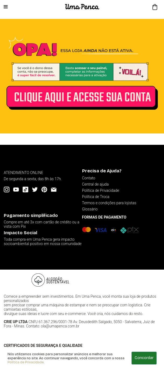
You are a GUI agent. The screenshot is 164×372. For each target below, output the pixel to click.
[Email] (54, 189)
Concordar (144, 358)
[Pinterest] (44, 189)
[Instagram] (6, 189)
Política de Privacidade (26, 362)
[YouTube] (16, 189)
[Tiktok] (25, 189)
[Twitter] (35, 189)
